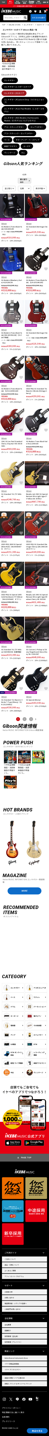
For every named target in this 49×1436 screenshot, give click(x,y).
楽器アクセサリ (10, 146)
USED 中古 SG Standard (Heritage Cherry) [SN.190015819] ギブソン (36, 546)
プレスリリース (8, 1421)
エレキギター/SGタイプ (14, 93)
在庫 (22, 188)
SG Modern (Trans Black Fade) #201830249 (11, 228)
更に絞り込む (23, 180)
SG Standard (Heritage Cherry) (36, 228)
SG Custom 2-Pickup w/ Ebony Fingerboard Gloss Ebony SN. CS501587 (36, 651)
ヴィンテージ (9, 152)
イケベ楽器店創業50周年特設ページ (24, 6)
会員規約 (5, 1417)
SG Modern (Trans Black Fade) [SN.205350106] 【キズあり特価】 (11, 335)
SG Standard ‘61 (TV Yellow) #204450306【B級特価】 (11, 650)
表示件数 (39, 188)
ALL (23, 152)
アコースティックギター (14, 127)
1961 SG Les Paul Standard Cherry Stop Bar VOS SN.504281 (11, 443)
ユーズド (27, 146)
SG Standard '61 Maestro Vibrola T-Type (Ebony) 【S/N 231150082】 (11, 702)
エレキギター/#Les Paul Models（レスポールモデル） (24, 110)
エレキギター (9, 80)
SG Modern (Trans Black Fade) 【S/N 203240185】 (36, 281)
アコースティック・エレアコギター (19, 133)
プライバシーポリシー (11, 1408)
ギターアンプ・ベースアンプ (27, 139)
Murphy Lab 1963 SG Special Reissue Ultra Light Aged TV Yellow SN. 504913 (37, 496)
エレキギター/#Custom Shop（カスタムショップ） (24, 101)
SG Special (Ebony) (33, 700)
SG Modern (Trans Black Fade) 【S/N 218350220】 (11, 390)
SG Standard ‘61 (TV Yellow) (11, 495)
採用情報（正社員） (12, 1336)
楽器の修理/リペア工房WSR (15, 1378)
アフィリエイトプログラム (14, 1276)
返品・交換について (12, 1265)
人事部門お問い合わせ (13, 1309)
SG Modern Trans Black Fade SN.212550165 (36, 442)
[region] (24, 843)
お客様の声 (9, 1292)
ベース (7, 139)
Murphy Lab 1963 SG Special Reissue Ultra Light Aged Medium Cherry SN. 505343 (37, 596)
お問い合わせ (9, 1297)
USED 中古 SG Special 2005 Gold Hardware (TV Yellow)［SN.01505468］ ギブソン (11, 596)
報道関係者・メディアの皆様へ (16, 1303)
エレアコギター (36, 127)
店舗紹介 (8, 1330)
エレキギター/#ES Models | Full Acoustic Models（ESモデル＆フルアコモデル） (21, 119)
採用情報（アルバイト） (13, 1342)
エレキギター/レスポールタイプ (17, 86)
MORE (24, 891)
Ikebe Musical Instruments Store (16, 1358)
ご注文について (10, 1259)
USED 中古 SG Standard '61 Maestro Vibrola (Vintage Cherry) (36, 391)
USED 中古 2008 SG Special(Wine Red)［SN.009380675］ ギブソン (11, 546)
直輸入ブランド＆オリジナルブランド (18, 1384)
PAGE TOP (26, 1158)
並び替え (8, 188)
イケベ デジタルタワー (13, 1369)
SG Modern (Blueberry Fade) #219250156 (11, 281)
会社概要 (8, 1325)
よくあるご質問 (10, 1270)
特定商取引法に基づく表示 (13, 1412)
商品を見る (37, 1430)
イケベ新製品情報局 (12, 1364)
